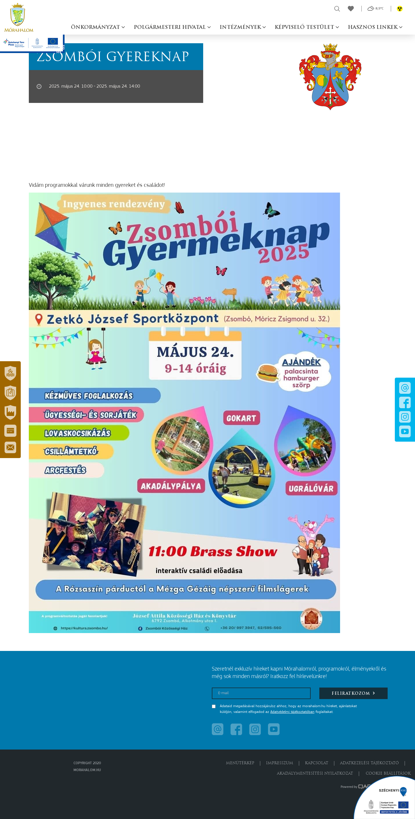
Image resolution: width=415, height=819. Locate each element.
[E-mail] (261, 693)
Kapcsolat (316, 763)
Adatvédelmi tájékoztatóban (292, 712)
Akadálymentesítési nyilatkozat (315, 773)
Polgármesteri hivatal (170, 27)
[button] (10, 373)
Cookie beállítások (388, 773)
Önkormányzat (96, 27)
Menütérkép (240, 763)
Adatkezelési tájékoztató (369, 763)
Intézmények (241, 27)
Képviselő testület (305, 27)
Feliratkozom (353, 693)
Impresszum (279, 763)
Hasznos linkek (373, 27)
